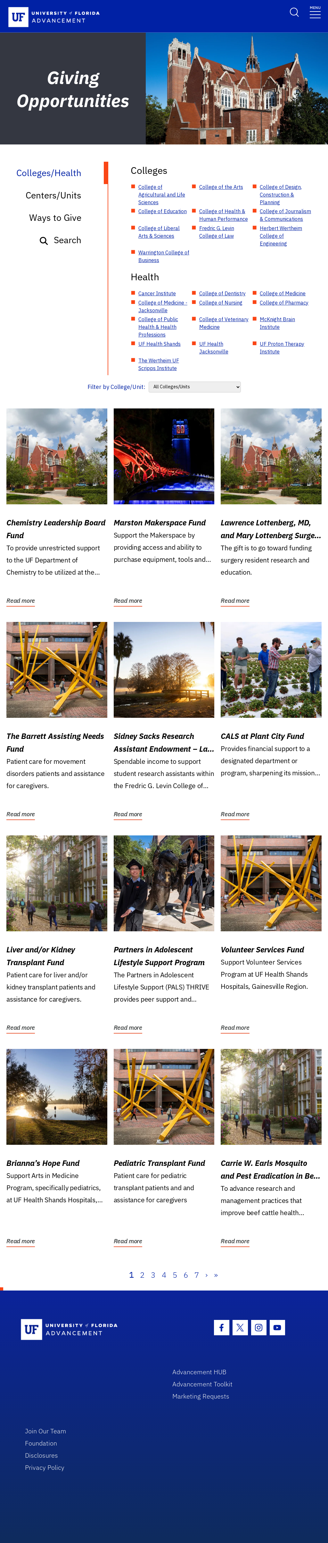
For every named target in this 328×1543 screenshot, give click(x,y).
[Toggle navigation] (315, 11)
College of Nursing (220, 302)
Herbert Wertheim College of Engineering (281, 236)
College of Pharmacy (284, 302)
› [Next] (206, 1275)
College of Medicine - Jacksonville (162, 306)
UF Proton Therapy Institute (282, 348)
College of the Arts (221, 187)
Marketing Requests (200, 1396)
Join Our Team (45, 1431)
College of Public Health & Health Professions (158, 327)
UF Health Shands (159, 344)
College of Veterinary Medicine (224, 323)
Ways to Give (55, 217)
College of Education (162, 211)
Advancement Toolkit (202, 1384)
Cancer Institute (157, 293)
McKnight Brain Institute (277, 323)
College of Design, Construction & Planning (281, 194)
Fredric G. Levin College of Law (216, 232)
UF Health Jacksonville (213, 348)
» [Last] (216, 1275)
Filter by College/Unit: (116, 387)
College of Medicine (283, 293)
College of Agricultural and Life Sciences (161, 194)
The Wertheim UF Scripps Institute (158, 364)
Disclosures (41, 1455)
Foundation (41, 1443)
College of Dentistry (222, 293)
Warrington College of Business (163, 256)
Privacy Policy (44, 1467)
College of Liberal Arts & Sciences (159, 232)
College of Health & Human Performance (223, 215)
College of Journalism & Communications (285, 215)
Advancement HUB (199, 1372)
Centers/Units (53, 195)
